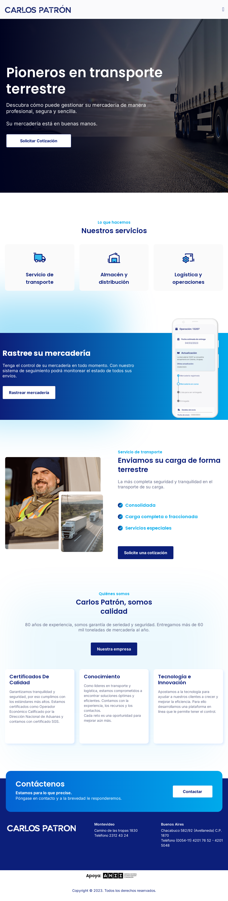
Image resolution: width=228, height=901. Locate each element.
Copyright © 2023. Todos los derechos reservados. (114, 892)
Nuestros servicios (114, 231)
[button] (223, 9)
